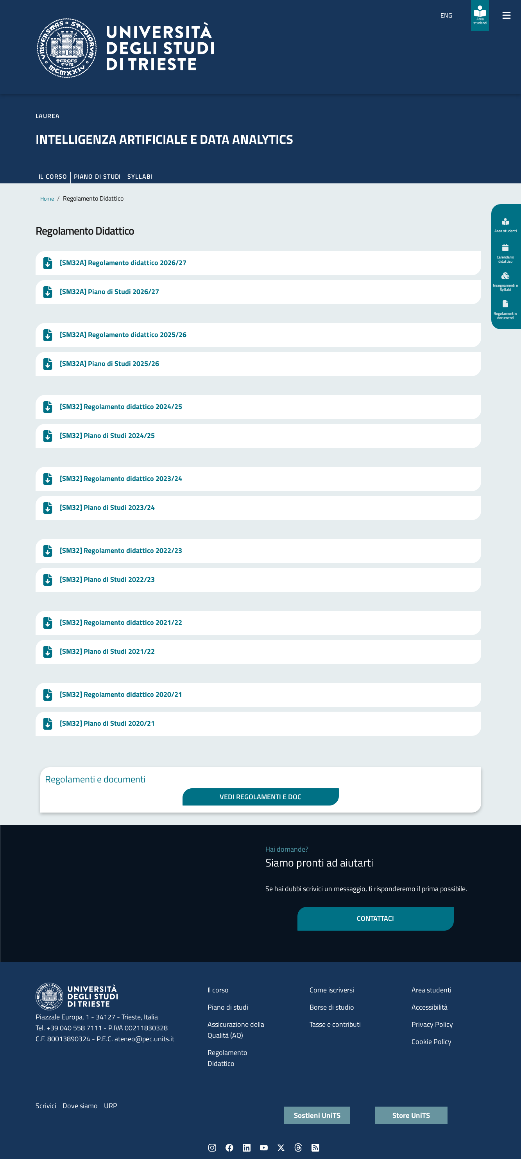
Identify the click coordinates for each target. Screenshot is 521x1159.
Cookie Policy (431, 1041)
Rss (315, 1148)
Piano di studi (228, 1007)
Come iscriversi (332, 990)
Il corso (53, 176)
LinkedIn (246, 1148)
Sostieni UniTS (317, 1115)
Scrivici (46, 1105)
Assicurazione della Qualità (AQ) (236, 1030)
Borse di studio (332, 1007)
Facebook (229, 1148)
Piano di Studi (97, 176)
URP (110, 1105)
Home (47, 198)
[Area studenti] (480, 15)
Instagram (212, 1148)
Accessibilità (430, 1007)
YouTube (263, 1148)
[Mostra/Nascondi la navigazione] (506, 15)
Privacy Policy (432, 1024)
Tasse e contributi (335, 1024)
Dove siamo (80, 1105)
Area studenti (431, 990)
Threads (298, 1148)
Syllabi (139, 176)
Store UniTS (411, 1115)
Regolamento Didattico (227, 1058)
